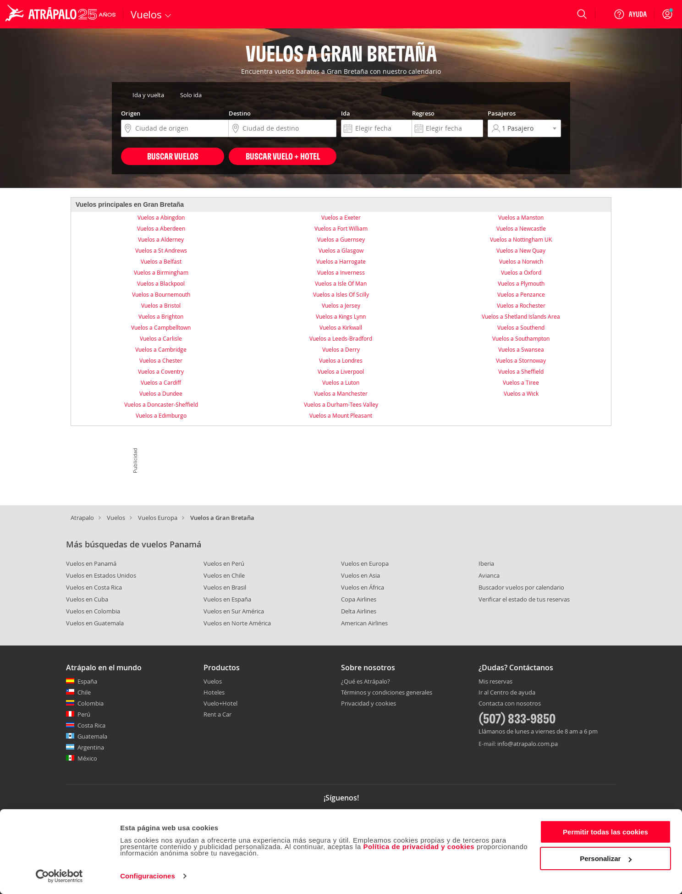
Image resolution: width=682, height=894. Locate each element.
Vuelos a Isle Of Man (341, 283)
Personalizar (606, 858)
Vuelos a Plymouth (521, 283)
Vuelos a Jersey (341, 305)
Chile (84, 692)
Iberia (486, 563)
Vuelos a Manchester (341, 393)
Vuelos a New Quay (520, 250)
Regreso (423, 113)
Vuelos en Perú (224, 563)
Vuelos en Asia (360, 575)
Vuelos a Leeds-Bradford (340, 338)
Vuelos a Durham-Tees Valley (341, 404)
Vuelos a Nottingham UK (521, 239)
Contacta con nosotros (509, 703)
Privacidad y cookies (368, 703)
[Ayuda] (630, 14)
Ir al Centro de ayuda (506, 692)
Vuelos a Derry (341, 349)
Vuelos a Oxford (521, 272)
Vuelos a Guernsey (341, 239)
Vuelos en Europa (365, 563)
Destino (240, 113)
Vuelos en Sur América (234, 611)
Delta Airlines (358, 611)
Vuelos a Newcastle (521, 228)
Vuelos (116, 517)
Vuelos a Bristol (161, 305)
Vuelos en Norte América (237, 623)
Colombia (90, 703)
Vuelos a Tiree (521, 382)
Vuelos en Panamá (91, 563)
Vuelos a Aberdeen (161, 228)
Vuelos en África (362, 587)
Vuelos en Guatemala (95, 623)
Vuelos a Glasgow (341, 250)
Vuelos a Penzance (521, 294)
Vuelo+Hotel (220, 703)
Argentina (90, 747)
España (87, 681)
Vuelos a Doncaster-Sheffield (161, 404)
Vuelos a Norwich (521, 261)
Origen (130, 113)
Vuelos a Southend (520, 327)
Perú (83, 714)
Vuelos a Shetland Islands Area (521, 316)
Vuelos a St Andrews (161, 250)
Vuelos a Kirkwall (340, 327)
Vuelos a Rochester (521, 305)
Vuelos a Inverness (341, 272)
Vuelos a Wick (521, 393)
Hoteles (214, 692)
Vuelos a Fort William (341, 228)
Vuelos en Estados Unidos (101, 575)
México (87, 758)
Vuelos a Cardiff (161, 382)
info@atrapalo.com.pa (527, 743)
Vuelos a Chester (160, 360)
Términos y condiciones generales (386, 692)
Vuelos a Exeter (341, 217)
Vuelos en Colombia (93, 611)
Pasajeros (502, 113)
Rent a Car (217, 714)
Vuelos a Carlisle (161, 338)
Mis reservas (495, 681)
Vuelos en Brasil (225, 587)
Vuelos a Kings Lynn (341, 316)
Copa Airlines (358, 599)
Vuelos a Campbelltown (161, 327)
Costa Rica (91, 725)
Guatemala (92, 736)
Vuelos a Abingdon (161, 217)
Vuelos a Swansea (521, 349)
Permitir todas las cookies (605, 832)
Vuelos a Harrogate (341, 261)
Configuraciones (147, 876)
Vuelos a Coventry (161, 371)
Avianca (489, 575)
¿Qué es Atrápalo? (365, 681)
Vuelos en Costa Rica (94, 587)
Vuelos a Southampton (521, 338)
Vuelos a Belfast (161, 261)
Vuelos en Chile (224, 575)
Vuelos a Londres (341, 360)
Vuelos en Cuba (87, 599)
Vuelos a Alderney (161, 239)
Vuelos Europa (157, 517)
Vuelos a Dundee (160, 393)
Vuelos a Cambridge (161, 349)
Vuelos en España (227, 599)
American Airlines (364, 623)
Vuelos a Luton (340, 382)
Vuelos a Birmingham (161, 272)
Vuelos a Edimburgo (161, 415)
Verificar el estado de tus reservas (524, 599)
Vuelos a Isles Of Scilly (341, 294)
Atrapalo (82, 517)
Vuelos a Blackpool (161, 283)
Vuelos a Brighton (160, 316)
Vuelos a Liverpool (341, 371)
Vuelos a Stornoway (521, 360)
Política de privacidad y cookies (418, 846)
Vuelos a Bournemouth (161, 294)
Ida (345, 113)
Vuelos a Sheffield (521, 371)
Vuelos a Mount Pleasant (340, 415)
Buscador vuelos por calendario (521, 587)
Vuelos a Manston (521, 217)
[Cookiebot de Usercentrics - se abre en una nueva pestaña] (59, 876)
